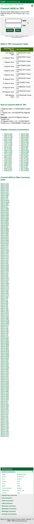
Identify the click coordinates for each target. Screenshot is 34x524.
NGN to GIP (4, 281)
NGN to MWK (5, 355)
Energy (4, 481)
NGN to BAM (5, 218)
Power (18, 481)
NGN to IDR (4, 298)
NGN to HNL (5, 291)
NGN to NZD (5, 366)
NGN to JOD (5, 311)
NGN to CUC (5, 255)
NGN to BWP (5, 240)
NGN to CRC (5, 253)
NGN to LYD (5, 336)
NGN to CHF (5, 190)
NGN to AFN (5, 205)
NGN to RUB (5, 386)
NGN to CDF (5, 245)
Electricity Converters (9, 506)
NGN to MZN (5, 358)
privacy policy (20, 519)
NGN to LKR (5, 331)
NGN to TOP (5, 424)
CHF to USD (8, 144)
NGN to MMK (5, 345)
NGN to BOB (5, 232)
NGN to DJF (4, 262)
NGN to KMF (5, 318)
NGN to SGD (5, 398)
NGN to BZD (5, 243)
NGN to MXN (5, 200)
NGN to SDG (5, 394)
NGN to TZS (5, 429)
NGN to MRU (5, 350)
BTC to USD (8, 154)
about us (3, 519)
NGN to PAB (5, 369)
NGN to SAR (5, 389)
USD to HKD (25, 152)
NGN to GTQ (5, 286)
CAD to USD (8, 142)
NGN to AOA (5, 212)
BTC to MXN (25, 169)
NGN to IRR (4, 305)
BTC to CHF (25, 160)
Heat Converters (7, 498)
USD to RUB (25, 150)
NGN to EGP (5, 268)
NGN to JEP (4, 308)
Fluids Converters (7, 500)
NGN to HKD (5, 290)
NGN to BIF (4, 227)
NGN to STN (5, 411)
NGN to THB (5, 418)
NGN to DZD (5, 267)
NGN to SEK (5, 396)
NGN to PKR (5, 376)
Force (3, 483)
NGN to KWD (5, 323)
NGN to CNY (5, 192)
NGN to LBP (5, 330)
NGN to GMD (5, 283)
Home (2, 4)
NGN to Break (5, 202)
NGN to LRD (5, 333)
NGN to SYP (5, 414)
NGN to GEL (5, 276)
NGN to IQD (4, 303)
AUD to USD (8, 139)
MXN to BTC (8, 169)
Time (18, 483)
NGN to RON (5, 383)
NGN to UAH (5, 431)
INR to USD (8, 147)
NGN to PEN (5, 371)
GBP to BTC (8, 164)
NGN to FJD (4, 273)
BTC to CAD (25, 159)
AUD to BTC (8, 155)
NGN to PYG (5, 379)
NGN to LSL (4, 335)
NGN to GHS (5, 280)
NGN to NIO (4, 361)
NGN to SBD (5, 391)
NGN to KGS (5, 315)
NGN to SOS (5, 404)
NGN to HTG (5, 295)
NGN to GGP (5, 278)
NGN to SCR (5, 393)
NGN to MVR (5, 353)
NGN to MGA (5, 341)
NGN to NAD (5, 359)
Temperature (20, 476)
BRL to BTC (8, 157)
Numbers (19, 488)
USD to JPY (24, 149)
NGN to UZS (5, 436)
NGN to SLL (4, 403)
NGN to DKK (5, 263)
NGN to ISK (4, 306)
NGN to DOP (5, 265)
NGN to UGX (5, 433)
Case (18, 492)
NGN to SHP (5, 399)
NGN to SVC (5, 413)
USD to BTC (25, 154)
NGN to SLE (5, 401)
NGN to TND (5, 423)
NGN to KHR (5, 316)
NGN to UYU (5, 434)
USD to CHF (25, 144)
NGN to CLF (5, 247)
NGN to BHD (5, 225)
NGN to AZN (5, 217)
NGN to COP (5, 252)
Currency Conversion (8, 4)
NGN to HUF (5, 296)
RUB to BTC (8, 170)
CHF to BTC (8, 160)
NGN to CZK (5, 260)
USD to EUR (25, 134)
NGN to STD (5, 409)
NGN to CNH (5, 250)
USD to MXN (25, 137)
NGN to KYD (5, 325)
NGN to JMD (5, 310)
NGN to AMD (5, 208)
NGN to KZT (5, 326)
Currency (4, 492)
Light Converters (7, 503)
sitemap (28, 519)
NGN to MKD (5, 343)
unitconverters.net (21, 521)
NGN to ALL (4, 207)
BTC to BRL (24, 157)
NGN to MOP (5, 348)
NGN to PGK (5, 373)
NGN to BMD (5, 228)
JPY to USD (8, 149)
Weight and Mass (21, 474)
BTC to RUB (25, 170)
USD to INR (24, 147)
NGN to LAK (5, 328)
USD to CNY (25, 145)
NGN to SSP (5, 408)
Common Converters (8, 472)
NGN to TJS (4, 419)
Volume (4, 476)
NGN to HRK (5, 293)
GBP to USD (8, 135)
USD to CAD (25, 142)
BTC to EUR (25, 162)
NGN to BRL (5, 233)
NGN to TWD (5, 428)
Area (3, 479)
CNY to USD (8, 145)
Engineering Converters (9, 495)
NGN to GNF (5, 285)
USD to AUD (25, 139)
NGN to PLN (5, 378)
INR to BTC (8, 165)
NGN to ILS (4, 300)
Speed (3, 486)
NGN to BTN (5, 238)
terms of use (11, 519)
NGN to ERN (5, 270)
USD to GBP (25, 135)
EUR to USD (8, 134)
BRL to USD (8, 140)
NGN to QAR (5, 381)
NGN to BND (5, 230)
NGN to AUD (5, 187)
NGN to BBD (5, 220)
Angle (18, 486)
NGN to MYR (5, 356)
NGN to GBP (5, 195)
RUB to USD (8, 150)
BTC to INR (24, 165)
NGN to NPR (5, 364)
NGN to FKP (5, 275)
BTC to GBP (25, 164)
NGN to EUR (5, 185)
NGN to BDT (5, 222)
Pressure (19, 479)
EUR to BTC (8, 162)
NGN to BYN (5, 242)
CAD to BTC (8, 159)
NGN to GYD (5, 288)
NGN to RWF (5, 388)
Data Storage (5, 490)
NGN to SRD (5, 406)
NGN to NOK (5, 363)
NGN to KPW (5, 320)
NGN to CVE (5, 258)
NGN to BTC (5, 237)
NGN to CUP (5, 257)
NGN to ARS (5, 213)
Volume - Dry (20, 490)
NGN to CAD (5, 189)
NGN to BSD (5, 235)
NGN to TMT (5, 421)
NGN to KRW (5, 321)
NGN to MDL (5, 340)
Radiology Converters (9, 511)
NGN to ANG (5, 210)
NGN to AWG (5, 215)
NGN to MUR (5, 351)
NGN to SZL (4, 416)
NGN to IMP (4, 301)
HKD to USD (8, 152)
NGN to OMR (5, 368)
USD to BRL (25, 140)
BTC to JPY (24, 167)
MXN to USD (8, 137)
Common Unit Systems (9, 514)
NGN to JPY (4, 198)
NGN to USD (5, 184)
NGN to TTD (5, 426)
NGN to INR (4, 197)
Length (4, 474)
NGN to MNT (5, 346)
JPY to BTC (8, 167)
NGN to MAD (5, 338)
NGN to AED (5, 203)
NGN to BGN (5, 223)
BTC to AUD (25, 155)
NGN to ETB (5, 272)
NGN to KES (5, 313)
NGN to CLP (5, 248)
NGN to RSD (5, 384)
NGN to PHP (5, 374)
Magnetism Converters (9, 508)
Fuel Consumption (7, 488)
